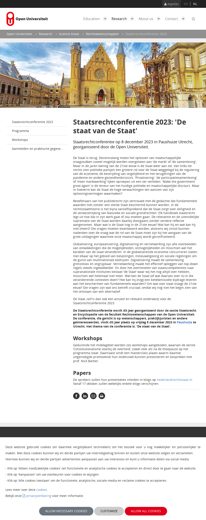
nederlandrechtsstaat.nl (174, 380)
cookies (41, 490)
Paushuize (184, 322)
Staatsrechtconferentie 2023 (32, 122)
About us (151, 18)
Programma (20, 131)
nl (195, 4)
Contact (176, 18)
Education (96, 18)
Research (124, 18)
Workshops (20, 140)
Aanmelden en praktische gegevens (38, 149)
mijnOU (171, 4)
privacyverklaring (38, 496)
